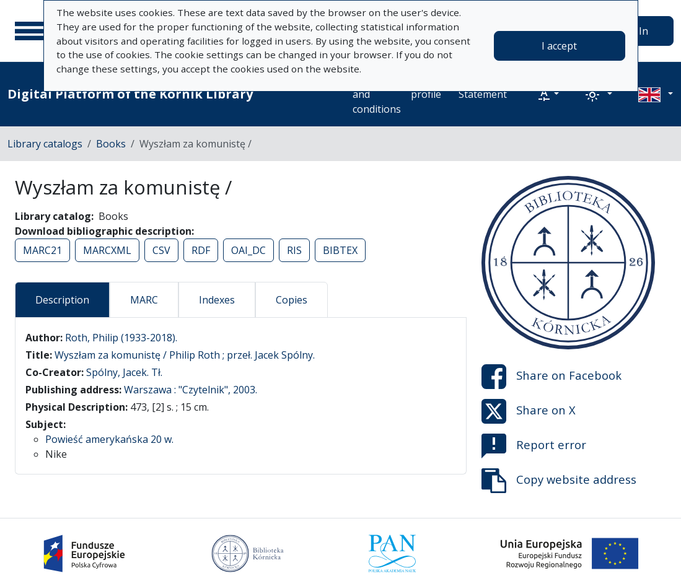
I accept (559, 46)
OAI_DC (248, 250)
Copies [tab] (291, 300)
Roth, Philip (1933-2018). (121, 337)
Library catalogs (44, 144)
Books (111, 144)
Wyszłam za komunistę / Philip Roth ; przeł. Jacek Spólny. (185, 355)
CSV (161, 250)
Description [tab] (62, 300)
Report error (533, 446)
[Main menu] (30, 31)
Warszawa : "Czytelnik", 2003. (190, 389)
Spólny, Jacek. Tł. (124, 372)
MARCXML (107, 250)
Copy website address (558, 480)
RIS (294, 250)
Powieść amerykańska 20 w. (109, 439)
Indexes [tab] (217, 300)
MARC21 (42, 250)
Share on (551, 376)
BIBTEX (340, 250)
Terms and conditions (377, 94)
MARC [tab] (144, 300)
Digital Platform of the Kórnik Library (130, 93)
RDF (200, 250)
